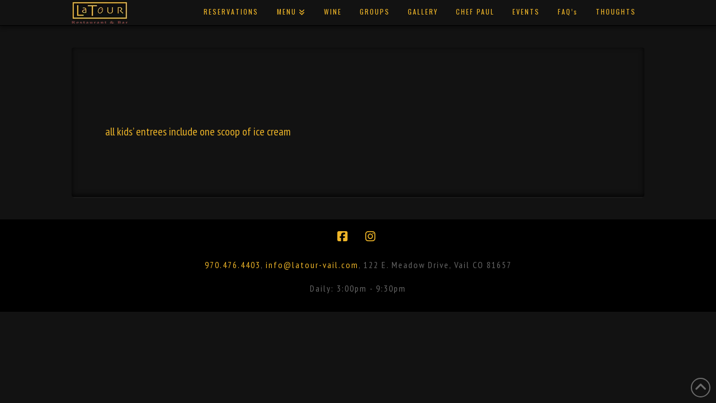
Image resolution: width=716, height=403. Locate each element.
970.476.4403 (233, 264)
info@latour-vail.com (312, 264)
